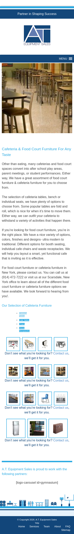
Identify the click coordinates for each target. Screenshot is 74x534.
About (57, 526)
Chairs (22, 324)
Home (21, 526)
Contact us (60, 353)
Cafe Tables (24, 320)
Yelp (37, 523)
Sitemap (65, 530)
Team (47, 526)
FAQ (67, 526)
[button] (63, 59)
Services (34, 526)
